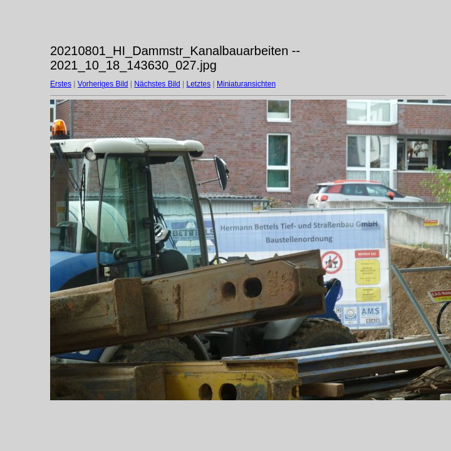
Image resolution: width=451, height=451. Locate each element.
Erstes (60, 84)
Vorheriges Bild (103, 84)
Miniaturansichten (246, 84)
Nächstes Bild (157, 84)
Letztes (199, 84)
